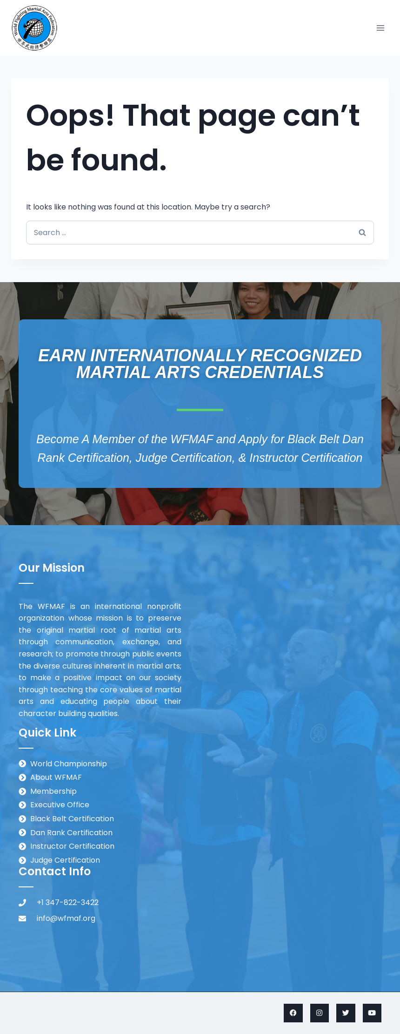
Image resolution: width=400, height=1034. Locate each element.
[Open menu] (380, 27)
